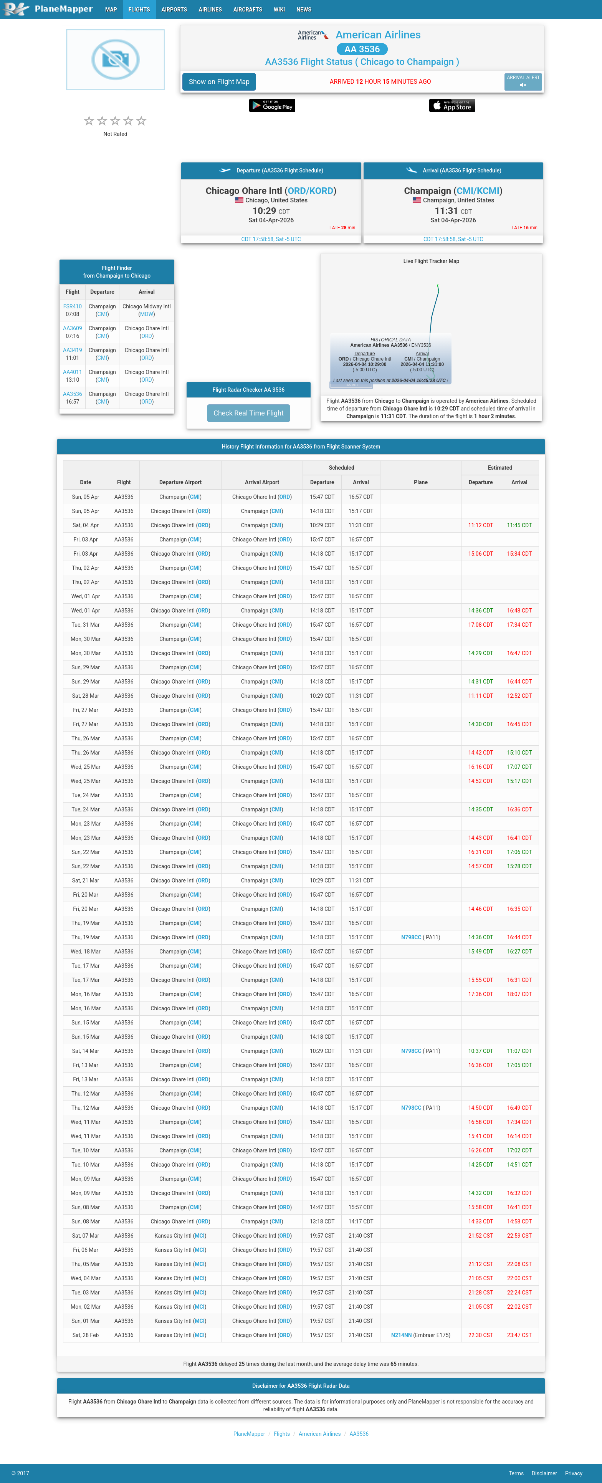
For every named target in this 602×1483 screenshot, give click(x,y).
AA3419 (72, 350)
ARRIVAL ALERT (523, 81)
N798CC (411, 937)
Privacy (577, 1473)
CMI (102, 314)
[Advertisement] (362, 137)
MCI (200, 1236)
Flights (282, 1434)
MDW (146, 314)
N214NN (401, 1335)
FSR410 (72, 306)
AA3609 (72, 328)
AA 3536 (362, 49)
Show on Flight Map (219, 82)
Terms (520, 1473)
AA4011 (72, 372)
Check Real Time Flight (248, 413)
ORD (146, 336)
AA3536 (72, 394)
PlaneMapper (249, 1434)
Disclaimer (548, 1473)
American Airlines (378, 34)
